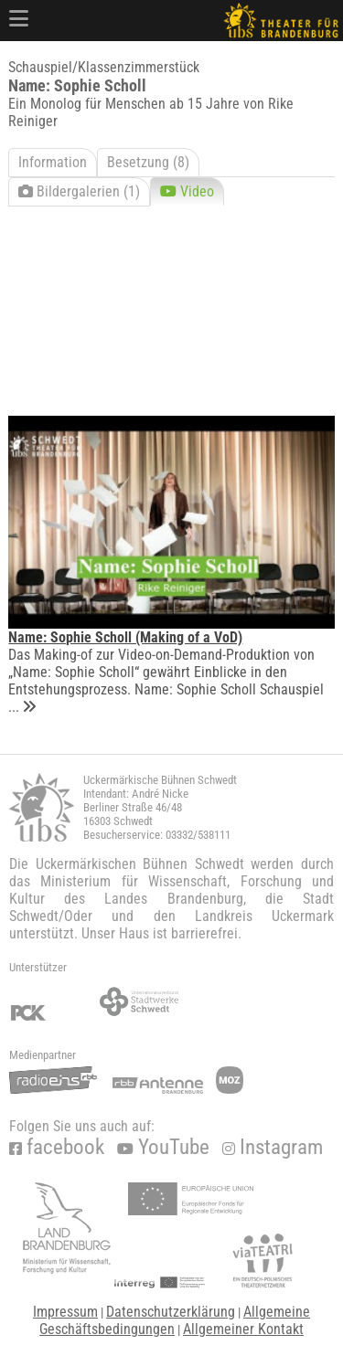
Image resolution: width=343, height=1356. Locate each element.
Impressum (65, 1311)
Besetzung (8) (148, 162)
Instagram (272, 1147)
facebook (56, 1147)
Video (187, 191)
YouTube (163, 1147)
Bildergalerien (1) (79, 191)
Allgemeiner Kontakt (243, 1329)
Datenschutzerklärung (170, 1311)
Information (52, 162)
